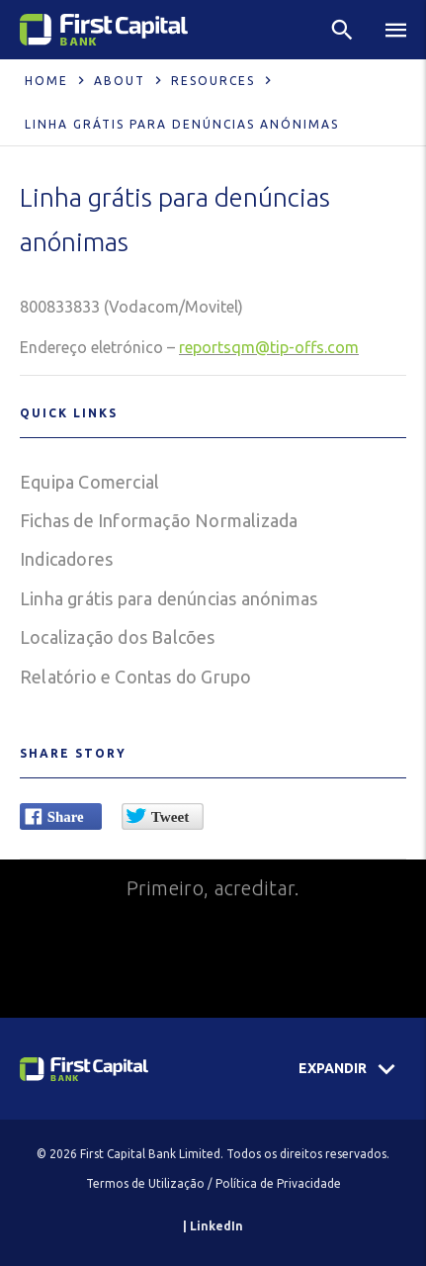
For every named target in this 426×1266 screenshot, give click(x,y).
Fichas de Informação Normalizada (159, 520)
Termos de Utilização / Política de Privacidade (213, 1183)
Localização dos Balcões (117, 637)
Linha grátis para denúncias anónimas (168, 598)
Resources (213, 80)
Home (46, 80)
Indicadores (66, 559)
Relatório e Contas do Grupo (135, 676)
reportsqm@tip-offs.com (269, 347)
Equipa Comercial (89, 482)
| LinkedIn (213, 1226)
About (119, 80)
